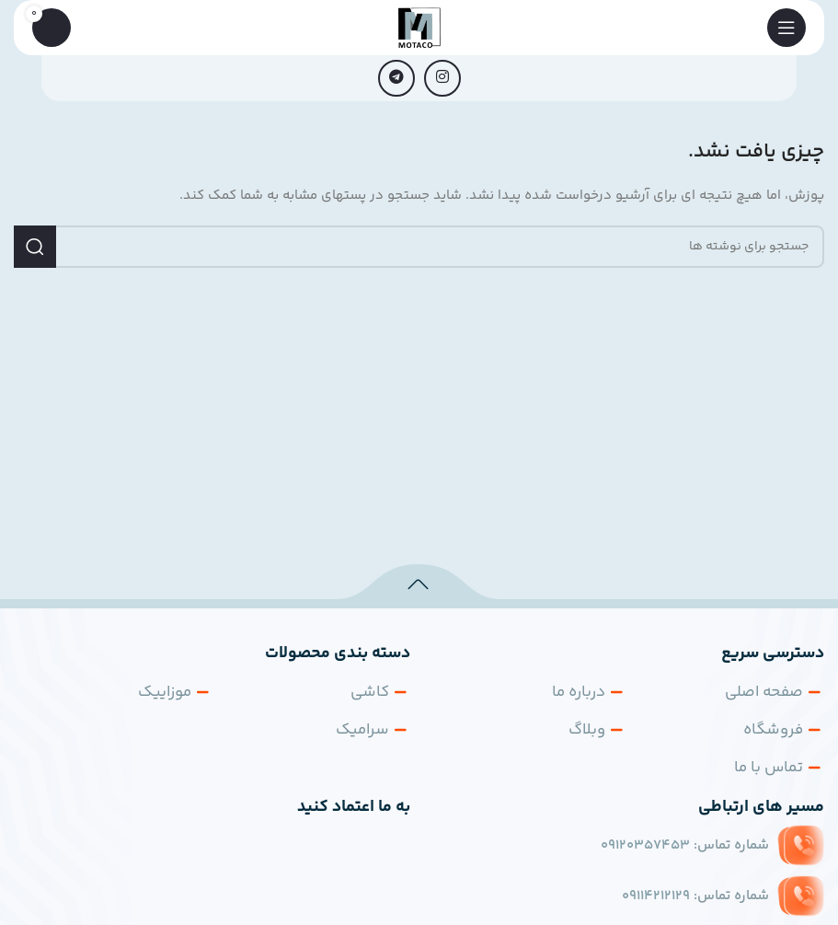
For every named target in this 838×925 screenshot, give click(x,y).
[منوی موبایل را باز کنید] (786, 27)
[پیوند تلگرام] (396, 78)
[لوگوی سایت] (419, 27)
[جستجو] (419, 246)
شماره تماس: (685, 845)
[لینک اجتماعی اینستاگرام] (442, 78)
